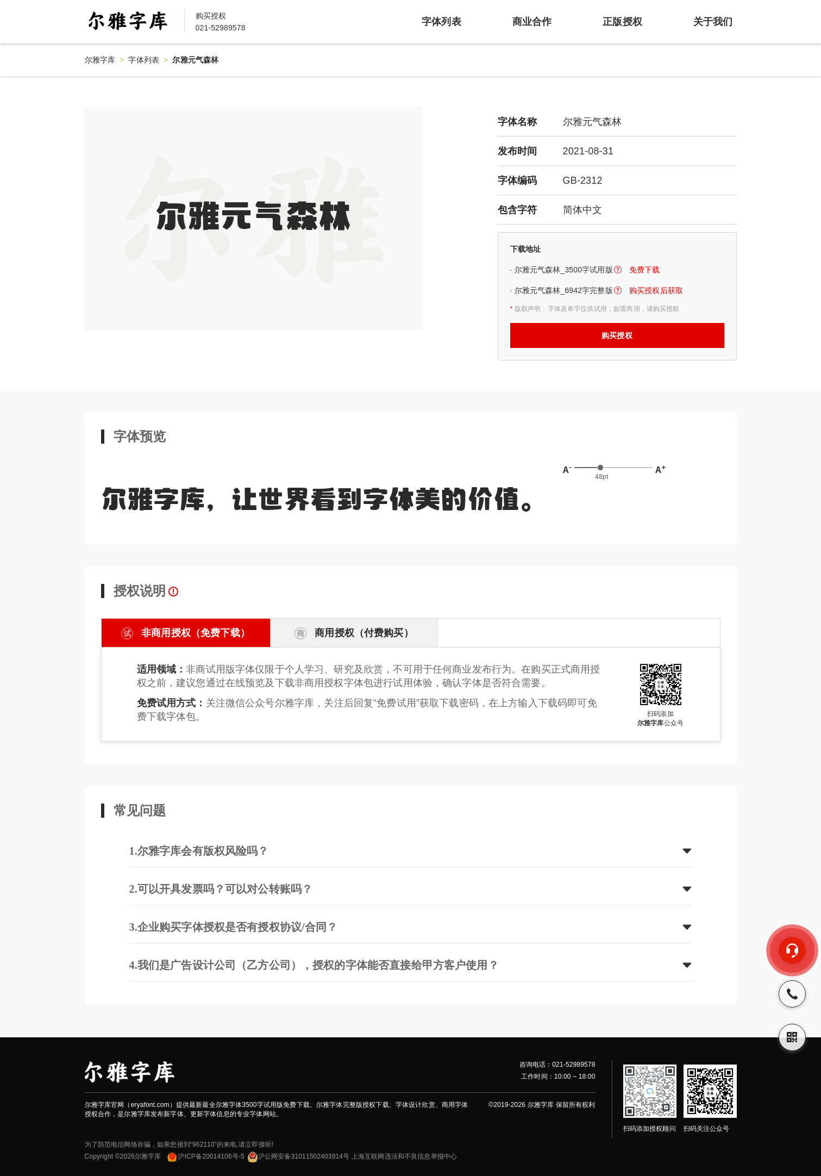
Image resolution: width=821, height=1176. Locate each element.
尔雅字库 (100, 59)
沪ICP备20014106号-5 (205, 1156)
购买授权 (616, 335)
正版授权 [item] (622, 21)
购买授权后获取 (656, 290)
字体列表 (143, 59)
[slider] (600, 467)
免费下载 (644, 269)
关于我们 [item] (713, 21)
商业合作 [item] (532, 21)
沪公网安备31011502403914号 (298, 1156)
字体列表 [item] (441, 21)
